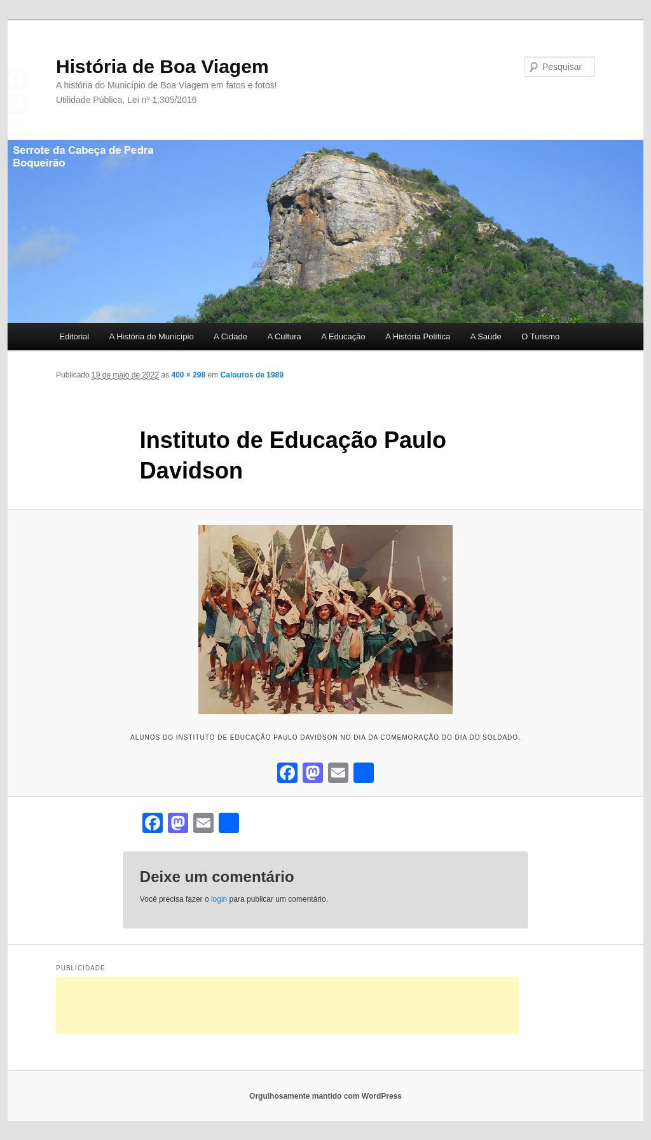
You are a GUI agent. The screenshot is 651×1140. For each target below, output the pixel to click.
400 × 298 (188, 374)
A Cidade (230, 336)
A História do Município (151, 336)
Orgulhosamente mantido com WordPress (325, 1096)
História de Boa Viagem (162, 66)
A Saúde (486, 336)
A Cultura (284, 336)
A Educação (343, 336)
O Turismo (540, 336)
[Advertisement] (287, 1005)
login (219, 899)
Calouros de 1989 (252, 374)
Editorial (74, 336)
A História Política (417, 336)
